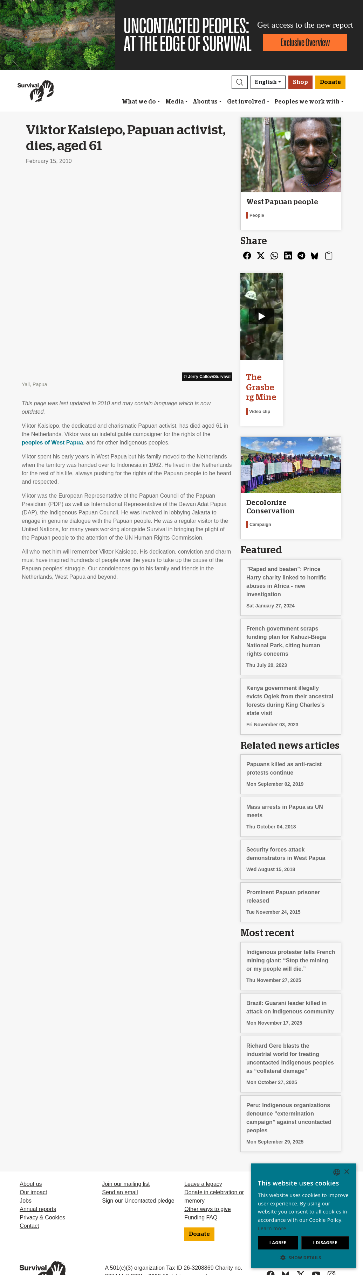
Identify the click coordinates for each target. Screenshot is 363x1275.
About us (205, 102)
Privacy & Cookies (42, 1193)
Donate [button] (330, 82)
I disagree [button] (325, 1243)
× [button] (346, 1172)
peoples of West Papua (52, 241)
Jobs (26, 1176)
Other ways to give (207, 1185)
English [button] (266, 82)
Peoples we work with (307, 102)
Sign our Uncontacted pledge (138, 1176)
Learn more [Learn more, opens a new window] (272, 1228)
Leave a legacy (203, 1159)
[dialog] (303, 1215)
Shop (300, 82)
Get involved (246, 102)
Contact (29, 1201)
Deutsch (277, 1159)
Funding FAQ (200, 1193)
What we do (139, 102)
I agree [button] (277, 1243)
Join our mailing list (126, 1159)
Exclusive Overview (305, 42)
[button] (240, 82)
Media (174, 102)
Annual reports (38, 1185)
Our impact (33, 1168)
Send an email (120, 1168)
